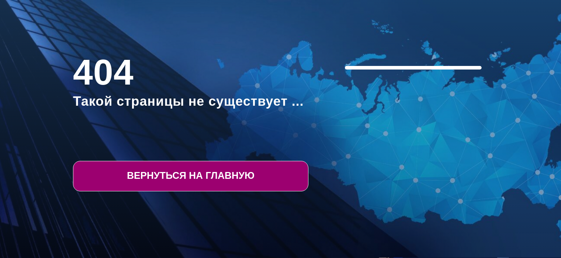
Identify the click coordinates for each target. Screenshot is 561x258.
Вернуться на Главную (191, 175)
